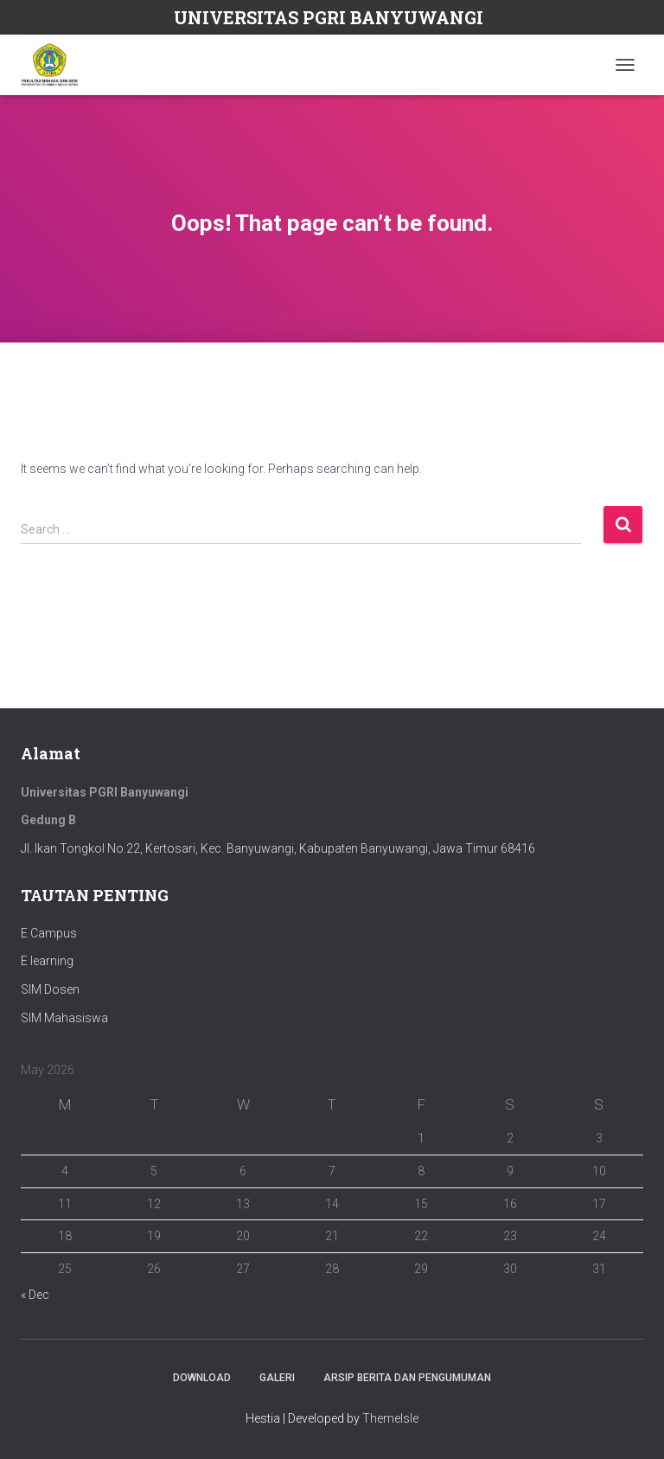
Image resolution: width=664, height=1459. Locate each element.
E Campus (49, 933)
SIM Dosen (50, 989)
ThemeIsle (390, 1418)
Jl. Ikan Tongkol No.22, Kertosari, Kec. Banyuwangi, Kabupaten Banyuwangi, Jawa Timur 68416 (278, 848)
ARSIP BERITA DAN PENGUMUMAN (407, 1378)
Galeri (277, 1378)
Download (202, 1378)
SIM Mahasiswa (64, 1018)
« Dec (35, 1295)
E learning (47, 961)
